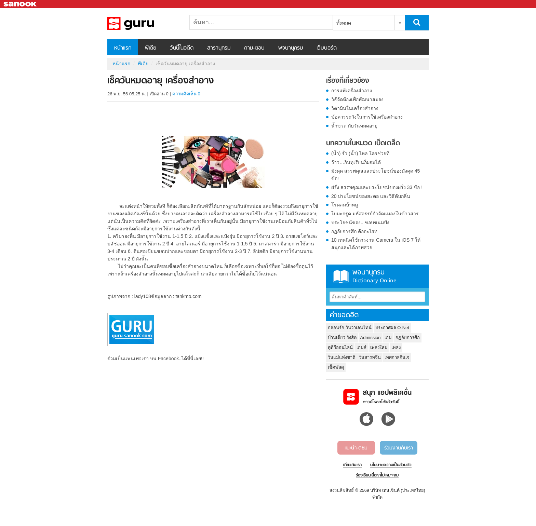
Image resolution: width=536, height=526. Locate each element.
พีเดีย (150, 48)
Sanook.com (20, 4)
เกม (388, 337)
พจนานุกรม (290, 48)
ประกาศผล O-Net (392, 327)
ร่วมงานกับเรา (398, 448)
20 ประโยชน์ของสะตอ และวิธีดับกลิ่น (370, 196)
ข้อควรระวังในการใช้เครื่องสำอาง (367, 117)
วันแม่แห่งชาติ (341, 357)
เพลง (396, 347)
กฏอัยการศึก (408, 337)
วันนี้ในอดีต (181, 48)
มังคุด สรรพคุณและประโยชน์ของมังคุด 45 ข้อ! (375, 174)
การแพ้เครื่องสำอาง (351, 90)
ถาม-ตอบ (254, 48)
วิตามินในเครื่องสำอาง (354, 108)
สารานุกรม (218, 48)
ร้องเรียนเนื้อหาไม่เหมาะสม (377, 475)
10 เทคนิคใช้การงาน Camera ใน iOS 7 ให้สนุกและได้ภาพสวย (375, 243)
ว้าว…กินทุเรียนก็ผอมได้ (356, 162)
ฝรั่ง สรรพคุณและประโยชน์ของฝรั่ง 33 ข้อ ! (377, 187)
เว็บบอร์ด (327, 48)
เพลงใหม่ (379, 347)
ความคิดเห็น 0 (186, 93)
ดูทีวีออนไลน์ (340, 347)
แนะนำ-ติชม (356, 448)
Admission (370, 337)
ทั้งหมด (343, 23)
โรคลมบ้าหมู (344, 204)
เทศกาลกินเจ (397, 357)
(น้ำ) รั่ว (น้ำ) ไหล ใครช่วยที (360, 153)
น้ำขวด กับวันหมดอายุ (354, 126)
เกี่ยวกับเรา (352, 465)
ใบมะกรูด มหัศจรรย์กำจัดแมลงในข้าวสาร (375, 213)
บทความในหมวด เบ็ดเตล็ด (363, 143)
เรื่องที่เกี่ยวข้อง (347, 81)
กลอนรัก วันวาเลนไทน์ (350, 327)
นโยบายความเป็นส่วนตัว (391, 465)
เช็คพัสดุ (336, 367)
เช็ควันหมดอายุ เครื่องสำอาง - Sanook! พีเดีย (143, 23)
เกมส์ (361, 347)
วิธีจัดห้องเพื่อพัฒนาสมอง (357, 99)
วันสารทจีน (370, 357)
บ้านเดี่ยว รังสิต (342, 337)
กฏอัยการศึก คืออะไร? (354, 231)
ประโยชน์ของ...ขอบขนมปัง (360, 222)
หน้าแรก (122, 48)
